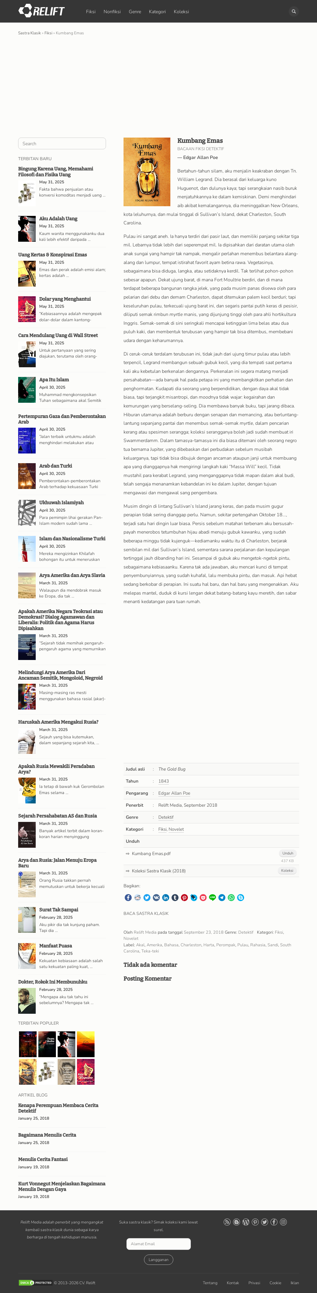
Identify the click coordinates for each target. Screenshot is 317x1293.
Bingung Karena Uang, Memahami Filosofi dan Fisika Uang (55, 171)
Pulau (242, 945)
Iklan (295, 1283)
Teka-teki (150, 951)
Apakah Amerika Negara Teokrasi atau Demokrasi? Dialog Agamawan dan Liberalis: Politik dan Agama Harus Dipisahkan (60, 620)
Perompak (225, 945)
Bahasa (171, 945)
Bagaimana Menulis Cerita (47, 1135)
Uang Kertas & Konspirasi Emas (52, 255)
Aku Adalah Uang (58, 218)
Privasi (254, 1283)
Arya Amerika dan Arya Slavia (72, 575)
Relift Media (145, 932)
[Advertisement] (158, 86)
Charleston (191, 945)
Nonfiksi (112, 12)
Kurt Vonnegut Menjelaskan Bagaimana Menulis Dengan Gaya (61, 1186)
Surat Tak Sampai (58, 910)
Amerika (154, 945)
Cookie (275, 1283)
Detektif (166, 817)
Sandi (273, 945)
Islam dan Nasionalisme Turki (72, 538)
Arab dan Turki (55, 466)
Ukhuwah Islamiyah (61, 502)
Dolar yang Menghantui (65, 299)
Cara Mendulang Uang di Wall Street (58, 335)
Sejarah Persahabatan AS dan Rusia (57, 816)
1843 (163, 781)
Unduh (287, 853)
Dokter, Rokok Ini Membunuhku (52, 982)
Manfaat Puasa (55, 946)
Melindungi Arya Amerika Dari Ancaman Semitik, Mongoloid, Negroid (60, 675)
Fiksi (91, 12)
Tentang (210, 1283)
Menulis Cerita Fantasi (43, 1159)
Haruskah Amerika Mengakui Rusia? (58, 722)
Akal (140, 945)
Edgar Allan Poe (200, 157)
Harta (208, 945)
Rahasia (257, 945)
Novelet (176, 829)
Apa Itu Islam (54, 380)
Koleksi (181, 12)
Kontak (233, 1283)
